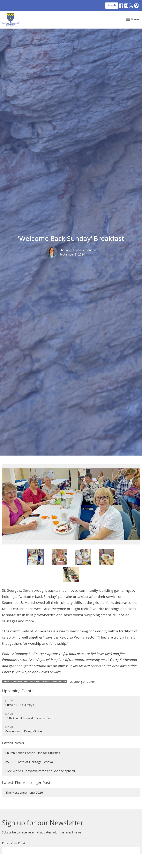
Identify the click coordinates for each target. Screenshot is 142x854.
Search (111, 5)
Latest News (13, 742)
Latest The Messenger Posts (27, 782)
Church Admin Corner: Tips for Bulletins (32, 753)
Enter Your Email (13, 843)
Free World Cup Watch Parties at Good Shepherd (40, 771)
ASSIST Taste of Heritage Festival (29, 762)
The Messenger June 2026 (24, 792)
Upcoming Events (17, 690)
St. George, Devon (82, 681)
